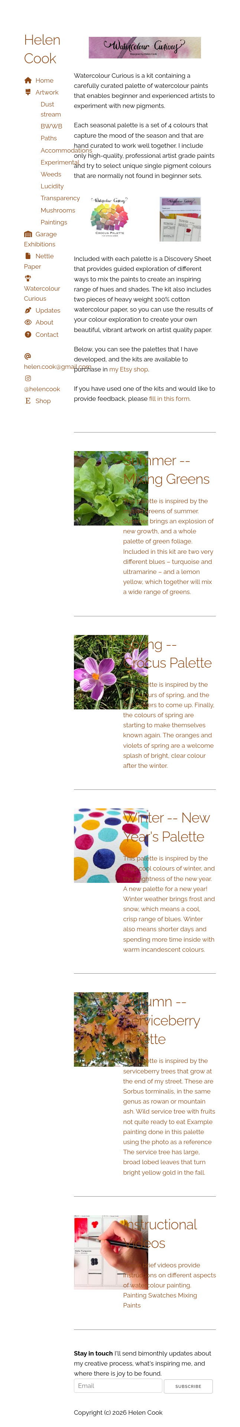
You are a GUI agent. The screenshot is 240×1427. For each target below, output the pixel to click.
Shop (43, 401)
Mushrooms (58, 210)
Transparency (60, 198)
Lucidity (52, 186)
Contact (47, 334)
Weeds (51, 174)
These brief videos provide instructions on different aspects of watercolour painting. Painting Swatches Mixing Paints (169, 1285)
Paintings (54, 222)
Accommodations (67, 150)
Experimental (60, 162)
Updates (48, 310)
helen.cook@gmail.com (58, 366)
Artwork (47, 92)
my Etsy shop (128, 369)
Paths (49, 138)
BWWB (51, 126)
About (44, 322)
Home (44, 80)
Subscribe (188, 1386)
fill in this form (169, 398)
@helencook (42, 389)
